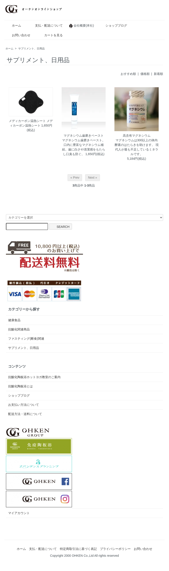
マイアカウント (19, 513)
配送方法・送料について (25, 414)
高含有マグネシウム (137, 135)
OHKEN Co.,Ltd (83, 555)
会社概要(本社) (83, 25)
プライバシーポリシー (115, 549)
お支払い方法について (23, 404)
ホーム (13, 25)
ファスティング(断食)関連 (26, 338)
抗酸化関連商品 (19, 329)
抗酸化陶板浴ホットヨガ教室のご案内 (34, 377)
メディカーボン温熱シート (27, 121)
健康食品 (14, 320)
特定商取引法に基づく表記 (78, 549)
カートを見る (50, 35)
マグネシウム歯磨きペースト (84, 135)
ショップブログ (113, 25)
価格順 (145, 74)
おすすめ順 (128, 74)
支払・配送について (46, 25)
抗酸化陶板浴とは (20, 386)
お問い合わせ (18, 35)
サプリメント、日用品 (31, 48)
